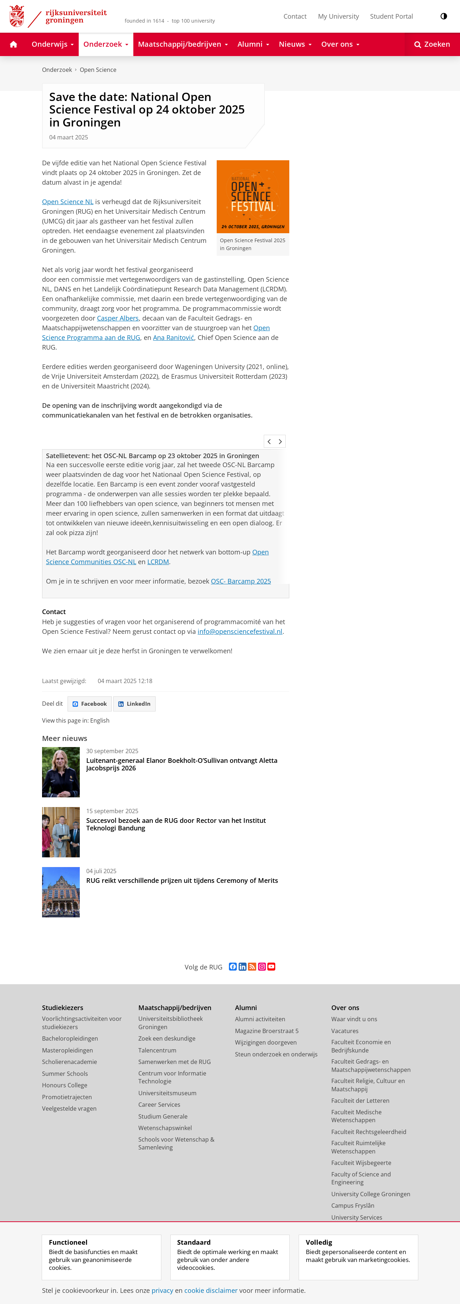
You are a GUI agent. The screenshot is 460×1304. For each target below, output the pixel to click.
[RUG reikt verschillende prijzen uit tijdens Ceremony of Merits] (61, 873)
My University (338, 16)
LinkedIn (138, 685)
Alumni (246, 989)
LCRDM (158, 542)
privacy (162, 1290)
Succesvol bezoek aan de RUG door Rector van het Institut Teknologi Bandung (176, 805)
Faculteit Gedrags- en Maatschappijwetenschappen (371, 1047)
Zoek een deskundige (167, 1020)
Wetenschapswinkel (165, 1109)
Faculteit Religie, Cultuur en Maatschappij (368, 1066)
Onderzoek (57, 70)
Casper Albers (118, 318)
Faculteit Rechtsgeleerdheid (368, 1113)
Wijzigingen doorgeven (266, 1024)
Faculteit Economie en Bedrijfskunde (361, 1027)
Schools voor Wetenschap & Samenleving (176, 1125)
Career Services (159, 1086)
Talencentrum (157, 1032)
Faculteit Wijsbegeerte (361, 1144)
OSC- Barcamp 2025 (241, 561)
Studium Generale (163, 1098)
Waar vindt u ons (354, 1000)
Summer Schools (65, 1055)
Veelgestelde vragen (69, 1090)
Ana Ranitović (173, 337)
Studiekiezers (62, 989)
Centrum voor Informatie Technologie (172, 1059)
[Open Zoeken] (432, 44)
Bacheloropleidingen (70, 1020)
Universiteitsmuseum (167, 1074)
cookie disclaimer (211, 1290)
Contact (295, 16)
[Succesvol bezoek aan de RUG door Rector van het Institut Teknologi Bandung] (61, 813)
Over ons (345, 989)
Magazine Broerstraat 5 (267, 1012)
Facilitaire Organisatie (360, 1210)
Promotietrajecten (67, 1078)
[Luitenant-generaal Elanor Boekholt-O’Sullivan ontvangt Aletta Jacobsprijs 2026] (61, 753)
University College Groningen (370, 1175)
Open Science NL (67, 201)
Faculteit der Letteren (360, 1082)
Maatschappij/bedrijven (174, 989)
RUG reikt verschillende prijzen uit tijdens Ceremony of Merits (182, 861)
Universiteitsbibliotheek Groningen (170, 1004)
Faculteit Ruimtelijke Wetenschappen (358, 1128)
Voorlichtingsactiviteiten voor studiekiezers (82, 1004)
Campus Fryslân (352, 1187)
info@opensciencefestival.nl (240, 612)
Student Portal (391, 16)
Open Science (98, 70)
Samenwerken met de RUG (174, 1043)
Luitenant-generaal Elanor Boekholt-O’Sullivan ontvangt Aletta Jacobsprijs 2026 (181, 745)
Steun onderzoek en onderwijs (276, 1036)
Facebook (91, 685)
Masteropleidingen (67, 1032)
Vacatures (345, 1012)
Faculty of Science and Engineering (361, 1160)
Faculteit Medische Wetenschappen (356, 1097)
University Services (356, 1199)
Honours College (64, 1066)
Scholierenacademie (69, 1043)
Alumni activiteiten (260, 1000)
